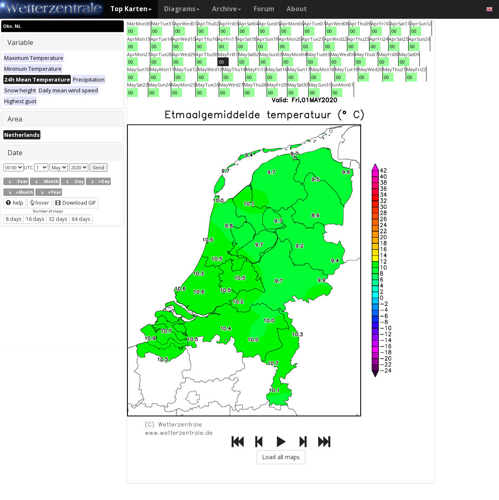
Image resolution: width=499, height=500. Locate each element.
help (14, 203)
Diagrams (182, 9)
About (297, 9)
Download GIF (75, 203)
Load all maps (281, 457)
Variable (20, 42)
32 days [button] (58, 219)
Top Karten (131, 9)
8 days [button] (13, 219)
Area (14, 119)
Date (14, 152)
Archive (226, 9)
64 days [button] (81, 219)
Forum (264, 9)
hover (39, 203)
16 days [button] (35, 219)
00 (130, 31)
